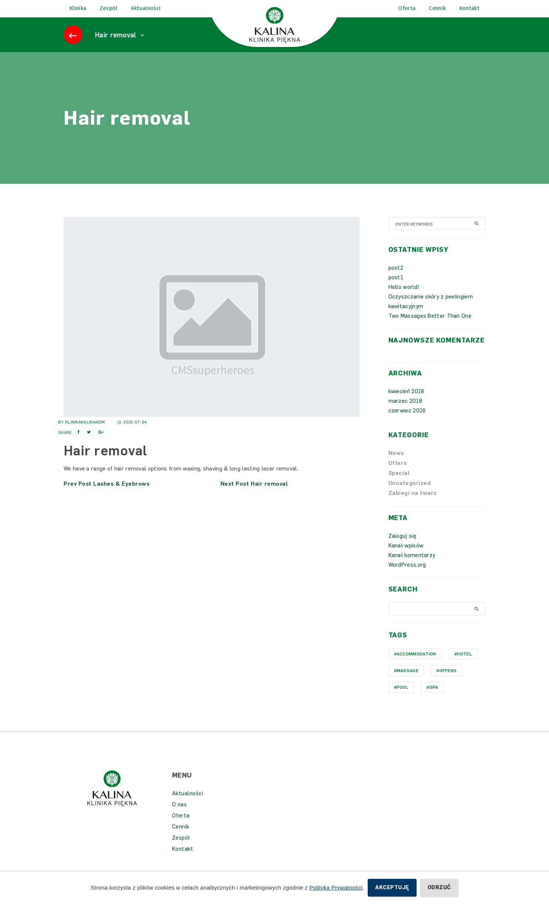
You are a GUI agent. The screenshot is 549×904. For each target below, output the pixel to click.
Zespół (181, 848)
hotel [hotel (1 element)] (464, 664)
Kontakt (182, 859)
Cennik (180, 837)
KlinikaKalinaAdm (85, 432)
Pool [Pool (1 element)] (402, 697)
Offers (397, 473)
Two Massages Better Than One (429, 326)
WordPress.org (407, 575)
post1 (396, 287)
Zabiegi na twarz (412, 503)
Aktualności (187, 803)
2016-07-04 (132, 432)
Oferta (181, 826)
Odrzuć (439, 887)
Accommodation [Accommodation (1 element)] (416, 664)
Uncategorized (409, 493)
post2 (396, 278)
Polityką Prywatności (336, 887)
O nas (179, 815)
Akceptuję (392, 887)
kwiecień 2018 (406, 401)
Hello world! (404, 297)
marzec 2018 (405, 411)
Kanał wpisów (406, 556)
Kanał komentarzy (411, 565)
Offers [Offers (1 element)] (448, 681)
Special (399, 483)
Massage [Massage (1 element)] (407, 681)
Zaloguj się (402, 546)
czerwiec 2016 (407, 421)
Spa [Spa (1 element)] (434, 697)
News (396, 463)
